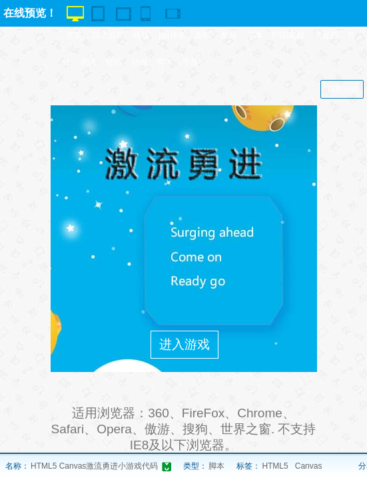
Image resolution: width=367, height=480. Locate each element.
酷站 (229, 35)
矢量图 (326, 35)
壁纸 (114, 62)
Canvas (308, 466)
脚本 (165, 62)
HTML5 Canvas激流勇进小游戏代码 (94, 466)
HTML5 (275, 466)
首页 (74, 35)
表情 (88, 62)
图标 (203, 35)
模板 (141, 35)
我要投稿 (342, 89)
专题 (190, 62)
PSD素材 (288, 35)
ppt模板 (172, 35)
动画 (139, 62)
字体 (254, 35)
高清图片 (107, 35)
